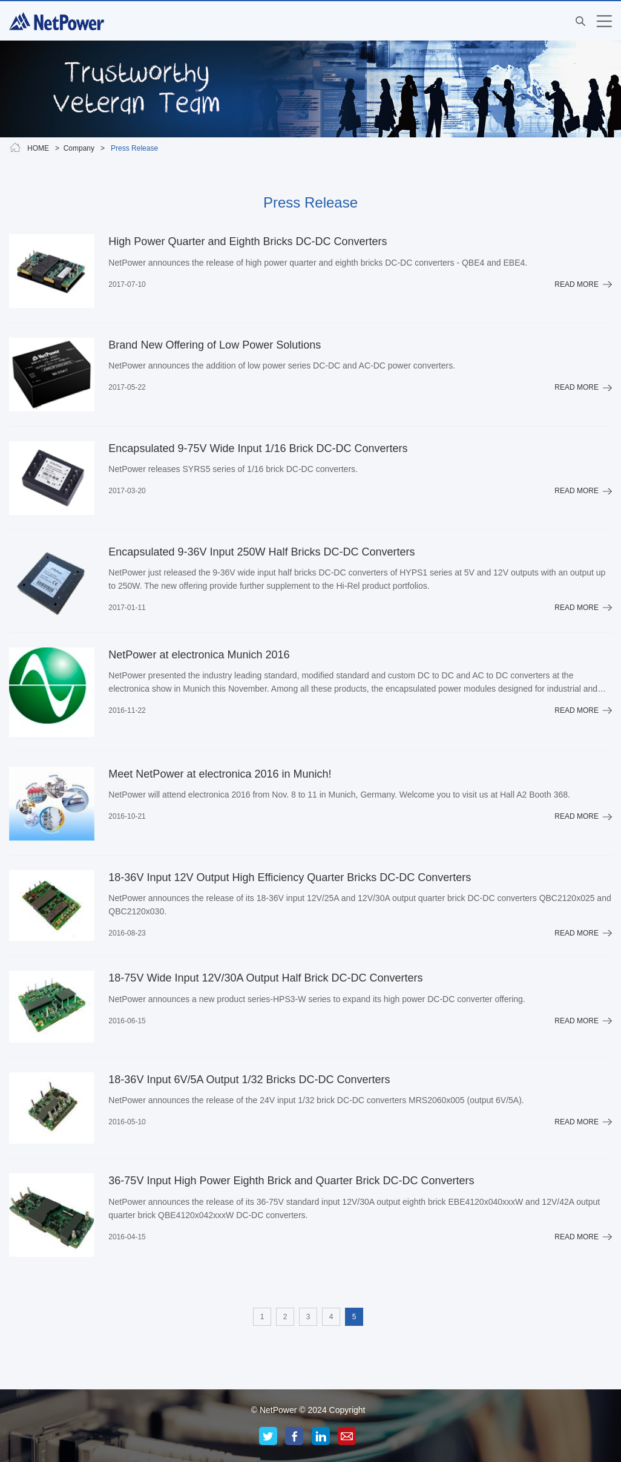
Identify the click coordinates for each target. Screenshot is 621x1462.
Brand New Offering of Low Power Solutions (214, 345)
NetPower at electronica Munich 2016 (198, 655)
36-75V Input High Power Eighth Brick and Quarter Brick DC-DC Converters (291, 1181)
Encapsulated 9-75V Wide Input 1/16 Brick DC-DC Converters (257, 448)
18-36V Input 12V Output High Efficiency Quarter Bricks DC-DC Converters (289, 877)
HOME (38, 148)
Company (79, 148)
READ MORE (576, 284)
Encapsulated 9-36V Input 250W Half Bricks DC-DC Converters (261, 552)
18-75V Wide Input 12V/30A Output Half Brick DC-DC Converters (265, 978)
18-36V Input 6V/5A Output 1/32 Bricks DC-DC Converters (249, 1080)
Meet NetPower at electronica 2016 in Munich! (219, 774)
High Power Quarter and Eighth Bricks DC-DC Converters (247, 241)
